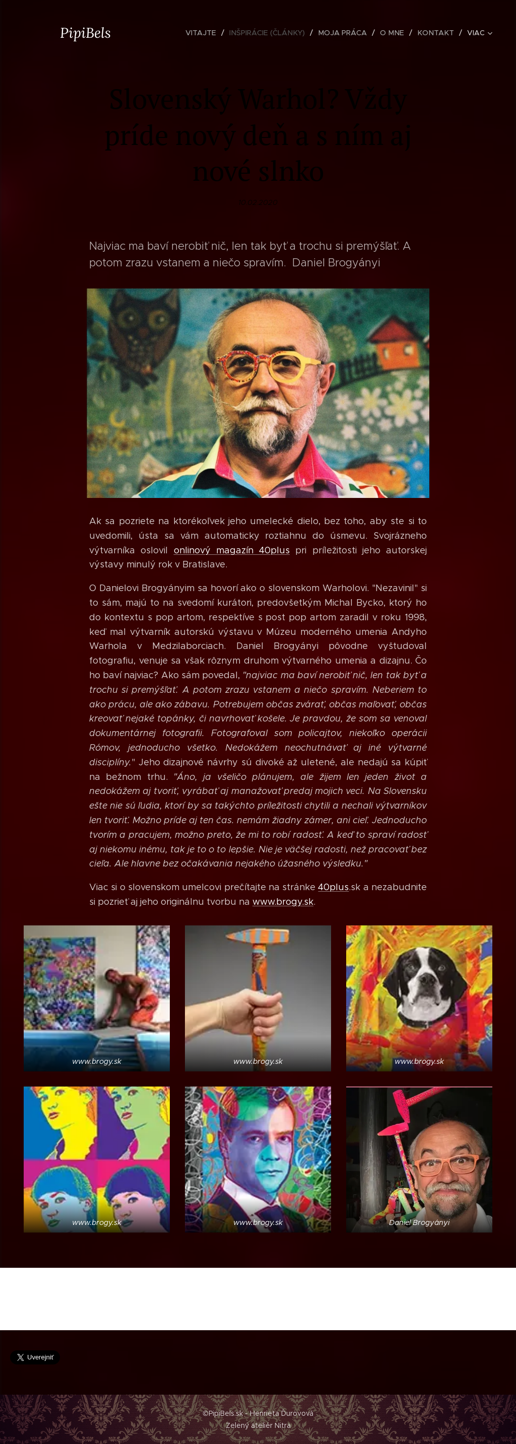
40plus (333, 887)
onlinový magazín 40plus (232, 549)
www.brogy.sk (282, 901)
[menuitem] (210, 32)
